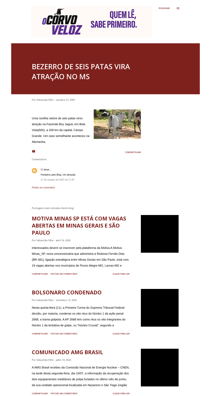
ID (42, 169)
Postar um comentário (43, 187)
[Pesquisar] (164, 8)
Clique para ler (121, 273)
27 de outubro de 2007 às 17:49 (57, 179)
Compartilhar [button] (133, 152)
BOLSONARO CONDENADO (67, 292)
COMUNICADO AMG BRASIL (67, 352)
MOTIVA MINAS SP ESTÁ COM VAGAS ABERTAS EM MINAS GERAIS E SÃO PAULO (79, 225)
